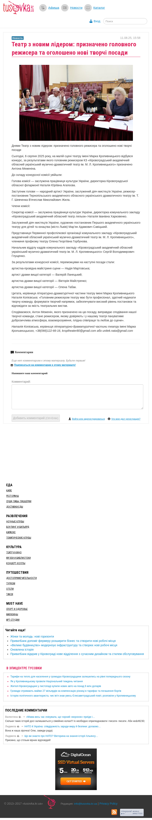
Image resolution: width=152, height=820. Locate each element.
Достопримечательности (21, 578)
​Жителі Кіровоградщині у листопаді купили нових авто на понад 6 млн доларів (55, 686)
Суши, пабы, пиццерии (18, 501)
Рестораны (12, 495)
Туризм (10, 583)
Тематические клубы (18, 537)
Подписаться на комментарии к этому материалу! (45, 365)
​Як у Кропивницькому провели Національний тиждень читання (46, 681)
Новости (76, 7)
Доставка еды (14, 506)
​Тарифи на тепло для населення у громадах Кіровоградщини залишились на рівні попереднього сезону (70, 676)
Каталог (99, 7)
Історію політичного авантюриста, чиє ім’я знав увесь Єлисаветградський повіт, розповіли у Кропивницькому (73, 695)
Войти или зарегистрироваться (88, 419)
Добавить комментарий (35, 418)
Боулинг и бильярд (17, 526)
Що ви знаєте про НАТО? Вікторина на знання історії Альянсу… (61, 736)
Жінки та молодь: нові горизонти (32, 636)
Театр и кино (14, 552)
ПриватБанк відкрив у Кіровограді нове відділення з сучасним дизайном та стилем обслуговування (77, 654)
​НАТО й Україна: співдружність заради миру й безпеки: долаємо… (63, 726)
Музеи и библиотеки (18, 557)
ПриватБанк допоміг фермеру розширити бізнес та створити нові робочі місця (63, 640)
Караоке (11, 532)
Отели (10, 588)
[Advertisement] (76, 452)
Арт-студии (13, 619)
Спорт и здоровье (17, 609)
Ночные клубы (15, 521)
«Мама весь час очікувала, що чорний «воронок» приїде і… (60, 716)
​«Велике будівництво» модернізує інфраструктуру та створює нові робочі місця (63, 645)
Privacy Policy (108, 803)
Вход (97, 21)
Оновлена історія (22, 649)
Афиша (53, 7)
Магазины (12, 614)
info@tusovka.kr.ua (85, 803)
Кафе (9, 490)
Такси (9, 594)
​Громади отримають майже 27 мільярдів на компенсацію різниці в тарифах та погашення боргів (65, 690)
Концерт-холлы (15, 563)
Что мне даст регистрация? (125, 419)
